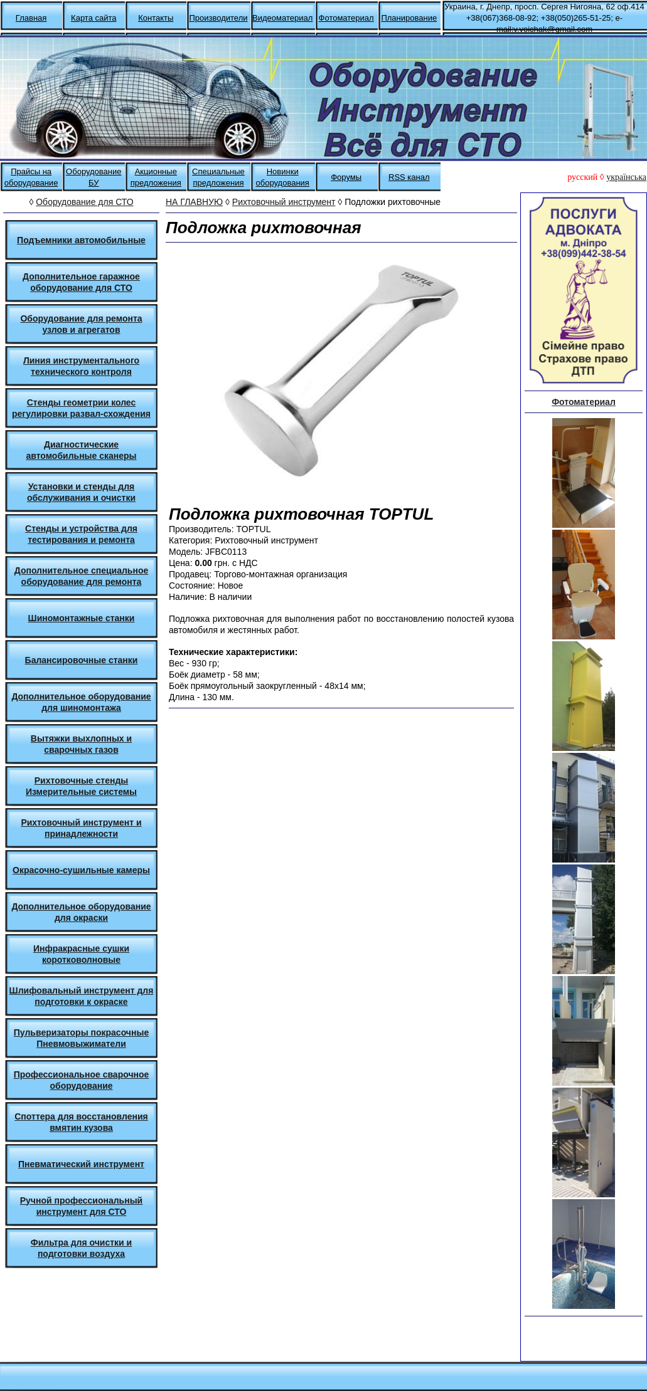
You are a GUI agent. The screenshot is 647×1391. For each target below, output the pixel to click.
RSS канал (409, 177)
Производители (218, 18)
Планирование (409, 18)
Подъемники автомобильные (81, 240)
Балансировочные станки (81, 660)
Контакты (155, 18)
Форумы (346, 177)
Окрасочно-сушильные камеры (81, 870)
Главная (31, 18)
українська (626, 177)
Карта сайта (93, 18)
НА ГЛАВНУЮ (194, 202)
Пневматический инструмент (81, 1164)
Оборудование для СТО (84, 202)
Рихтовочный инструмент (284, 202)
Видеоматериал (282, 18)
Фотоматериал (346, 18)
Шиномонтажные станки (81, 618)
